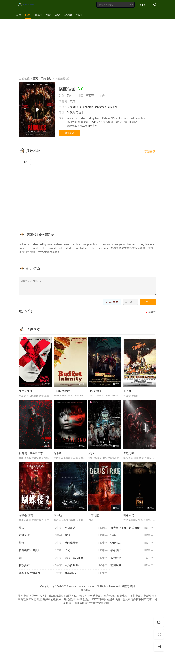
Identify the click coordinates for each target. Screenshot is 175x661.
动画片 (68, 14)
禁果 (40, 543)
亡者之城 (40, 535)
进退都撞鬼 (95, 390)
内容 (86, 535)
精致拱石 (40, 565)
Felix (109, 106)
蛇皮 (40, 558)
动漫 (58, 14)
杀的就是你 (86, 543)
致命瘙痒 (131, 550)
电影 (28, 14)
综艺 (48, 14)
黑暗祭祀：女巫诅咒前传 (131, 528)
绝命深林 (131, 543)
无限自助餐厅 (62, 390)
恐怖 (69, 95)
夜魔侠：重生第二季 (31, 453)
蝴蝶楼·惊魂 (26, 515)
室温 (131, 535)
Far (115, 106)
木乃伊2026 (86, 565)
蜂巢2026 (86, 573)
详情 (93, 125)
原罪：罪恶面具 (86, 558)
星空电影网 (128, 586)
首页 (18, 14)
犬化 (86, 550)
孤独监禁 (131, 558)
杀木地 (58, 515)
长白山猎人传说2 (40, 550)
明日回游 (86, 528)
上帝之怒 (93, 515)
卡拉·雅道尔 (74, 106)
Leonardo (87, 106)
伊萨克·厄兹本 (75, 112)
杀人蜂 (127, 390)
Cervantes (100, 106)
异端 (40, 528)
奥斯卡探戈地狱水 (40, 573)
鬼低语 (58, 453)
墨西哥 (90, 95)
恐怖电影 (46, 78)
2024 (110, 95)
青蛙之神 (128, 453)
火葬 (91, 453)
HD (25, 161)
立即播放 (69, 132)
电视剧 (38, 14)
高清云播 (149, 151)
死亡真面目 (25, 390)
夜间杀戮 (131, 565)
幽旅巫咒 (128, 515)
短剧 (79, 14)
